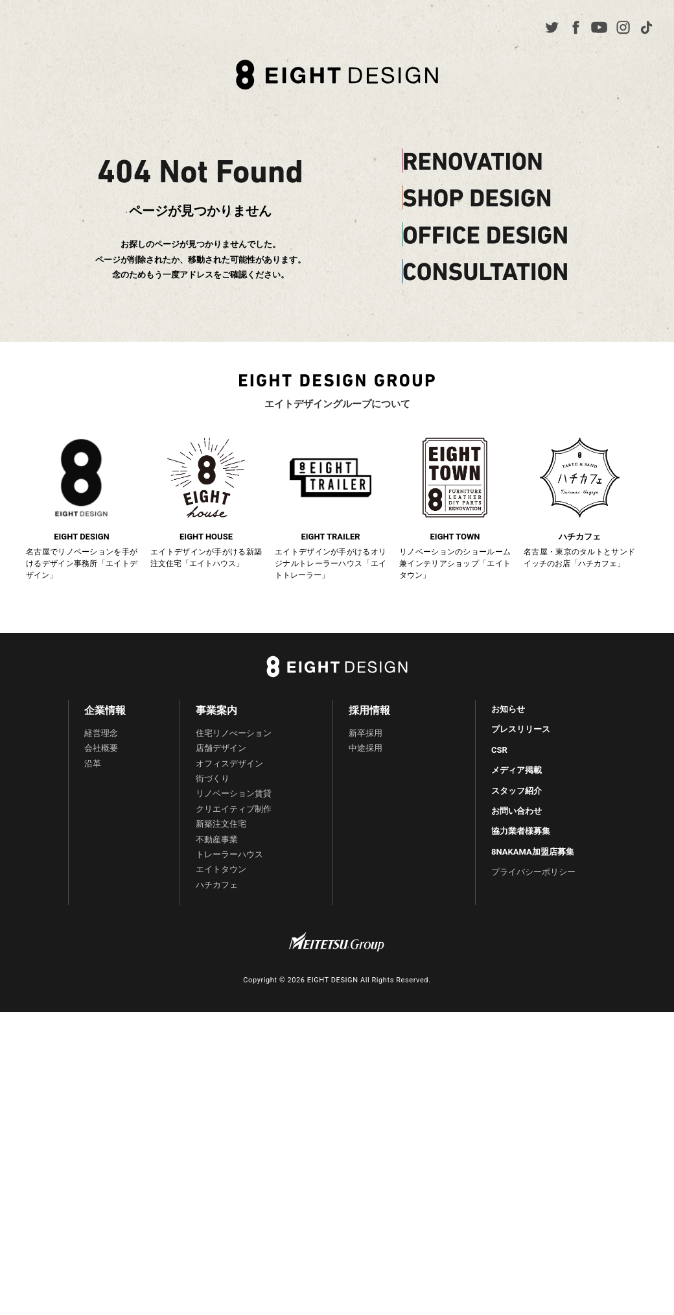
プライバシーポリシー (533, 872)
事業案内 (216, 710)
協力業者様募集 (520, 831)
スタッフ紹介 (516, 791)
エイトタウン (221, 869)
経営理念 (101, 733)
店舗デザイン (221, 748)
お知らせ (508, 709)
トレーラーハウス (229, 854)
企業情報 (105, 710)
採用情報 (369, 710)
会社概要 (101, 748)
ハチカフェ (217, 885)
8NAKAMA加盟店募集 (532, 852)
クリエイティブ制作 (234, 809)
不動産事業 (217, 839)
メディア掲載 (516, 770)
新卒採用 (365, 733)
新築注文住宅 (221, 824)
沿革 (92, 763)
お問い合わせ (516, 811)
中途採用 (365, 748)
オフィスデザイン (229, 763)
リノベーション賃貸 (234, 793)
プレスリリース (520, 729)
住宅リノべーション (234, 733)
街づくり (212, 778)
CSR (499, 750)
